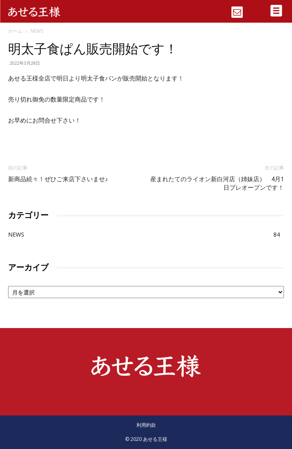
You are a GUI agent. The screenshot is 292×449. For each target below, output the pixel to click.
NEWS (36, 31)
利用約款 (146, 424)
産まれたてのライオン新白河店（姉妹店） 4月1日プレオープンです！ (217, 183)
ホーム (15, 31)
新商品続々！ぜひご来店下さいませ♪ (58, 179)
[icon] (237, 9)
